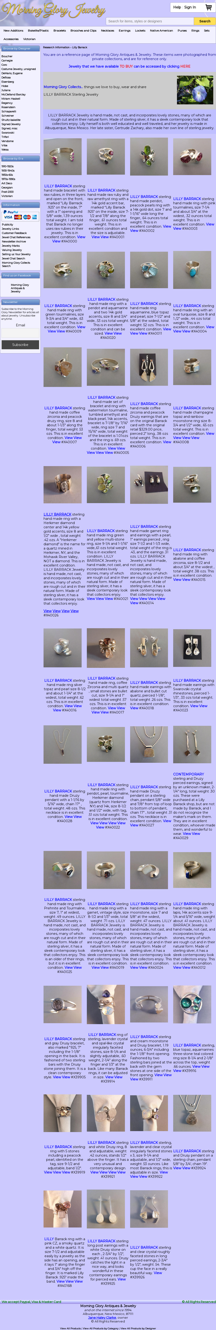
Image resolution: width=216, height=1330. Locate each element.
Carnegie (7, 60)
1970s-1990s (8, 179)
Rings (195, 30)
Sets (206, 30)
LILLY (49, 1239)
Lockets (140, 30)
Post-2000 (7, 191)
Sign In (190, 7)
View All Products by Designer (138, 1328)
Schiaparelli (8, 111)
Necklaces (107, 30)
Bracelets (59, 30)
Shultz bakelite (10, 120)
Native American (161, 30)
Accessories (11, 39)
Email (20, 325)
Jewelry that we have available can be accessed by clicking (129, 66)
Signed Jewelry (11, 124)
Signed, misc (9, 128)
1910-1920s (7, 166)
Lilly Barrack (79, 47)
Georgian (7, 187)
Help (177, 7)
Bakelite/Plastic (38, 30)
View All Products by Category (100, 1328)
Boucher (6, 56)
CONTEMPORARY (188, 774)
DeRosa (6, 77)
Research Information (56, 47)
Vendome (7, 141)
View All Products (70, 1328)
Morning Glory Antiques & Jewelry (20, 288)
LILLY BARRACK (58, 186)
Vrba (4, 145)
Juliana (5, 90)
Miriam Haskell (10, 98)
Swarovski (7, 132)
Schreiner (7, 115)
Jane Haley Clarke (102, 1317)
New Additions (13, 30)
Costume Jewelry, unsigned (18, 69)
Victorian (29, 39)
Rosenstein (8, 107)
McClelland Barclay (13, 94)
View (81, 237)
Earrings (124, 30)
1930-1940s (7, 170)
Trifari (5, 137)
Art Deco (6, 183)
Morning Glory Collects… (63, 87)
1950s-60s (7, 175)
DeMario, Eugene (11, 73)
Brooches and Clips (83, 30)
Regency (7, 103)
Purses (182, 30)
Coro (4, 64)
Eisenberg (7, 81)
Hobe (4, 86)
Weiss (5, 149)
